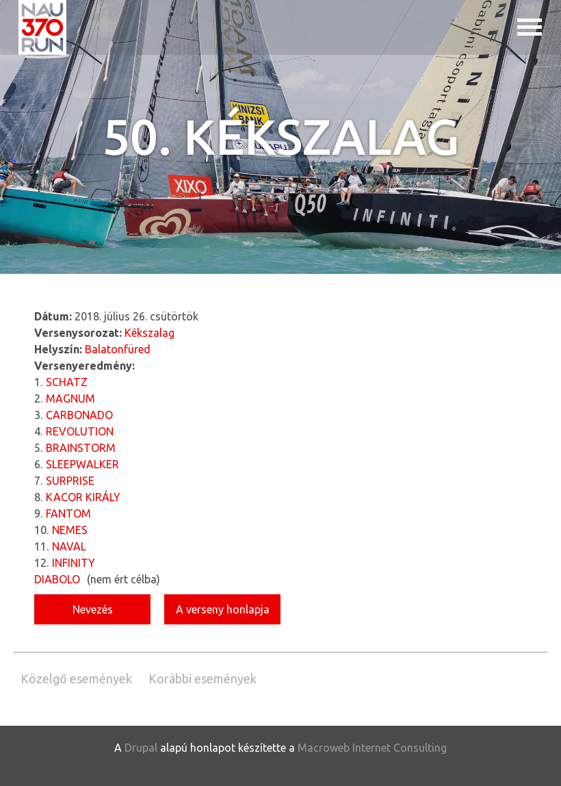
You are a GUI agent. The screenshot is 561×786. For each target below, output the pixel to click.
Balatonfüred (118, 349)
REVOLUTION (80, 431)
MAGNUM (70, 398)
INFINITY (73, 563)
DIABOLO (57, 579)
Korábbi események (202, 678)
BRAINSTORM (81, 448)
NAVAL (69, 546)
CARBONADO (79, 415)
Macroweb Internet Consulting (372, 747)
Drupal (141, 747)
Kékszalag (149, 333)
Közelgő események (76, 678)
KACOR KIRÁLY (83, 497)
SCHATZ (67, 382)
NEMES (70, 530)
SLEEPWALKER (82, 464)
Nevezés (93, 609)
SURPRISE (70, 480)
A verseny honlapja (223, 609)
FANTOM (68, 513)
